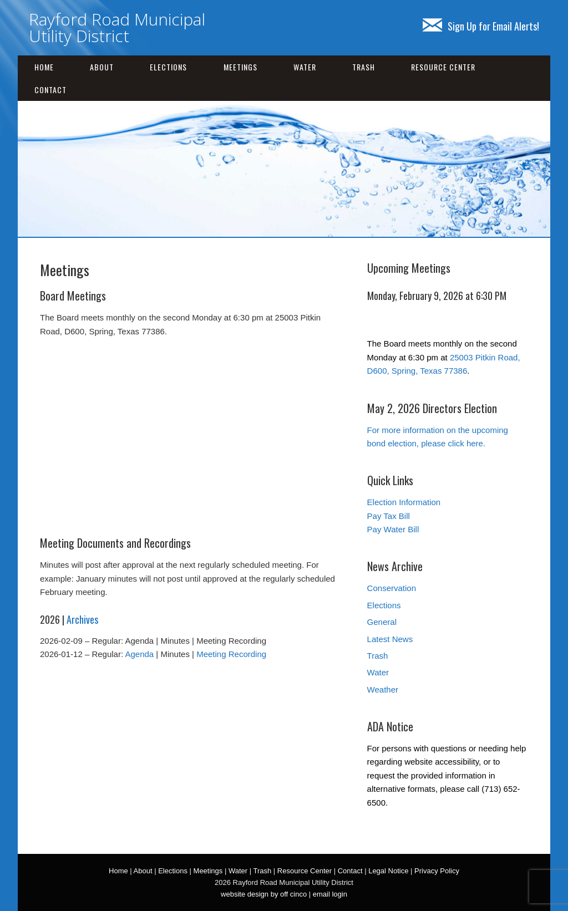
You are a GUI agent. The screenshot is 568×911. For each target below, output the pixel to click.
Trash (363, 67)
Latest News (390, 639)
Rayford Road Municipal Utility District (117, 27)
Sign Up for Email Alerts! (481, 26)
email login (330, 894)
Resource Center (443, 67)
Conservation (391, 588)
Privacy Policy (436, 871)
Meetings (240, 67)
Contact (50, 89)
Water (304, 67)
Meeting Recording (231, 654)
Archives (82, 619)
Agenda (139, 654)
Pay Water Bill (393, 529)
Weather (382, 689)
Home (44, 67)
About (102, 67)
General (382, 622)
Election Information (404, 502)
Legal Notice (388, 871)
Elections (168, 67)
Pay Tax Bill (388, 516)
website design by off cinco (264, 894)
